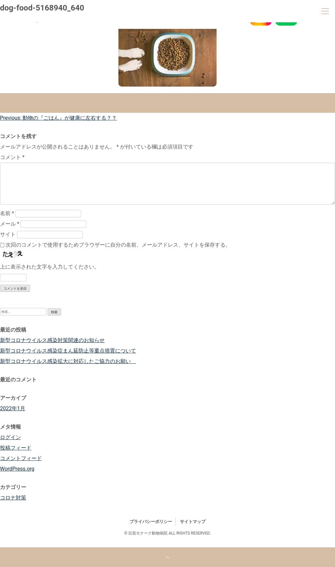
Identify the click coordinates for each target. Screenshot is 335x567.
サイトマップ (192, 521)
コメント (12, 157)
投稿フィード (15, 448)
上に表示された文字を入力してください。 (49, 267)
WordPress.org (17, 469)
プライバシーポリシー (151, 521)
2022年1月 (12, 408)
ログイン (10, 437)
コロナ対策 (13, 498)
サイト (8, 234)
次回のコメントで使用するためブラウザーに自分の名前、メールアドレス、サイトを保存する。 (118, 245)
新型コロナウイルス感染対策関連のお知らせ (52, 340)
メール (9, 224)
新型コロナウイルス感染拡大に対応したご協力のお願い (68, 361)
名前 (7, 213)
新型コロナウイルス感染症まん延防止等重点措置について (68, 351)
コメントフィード (21, 458)
